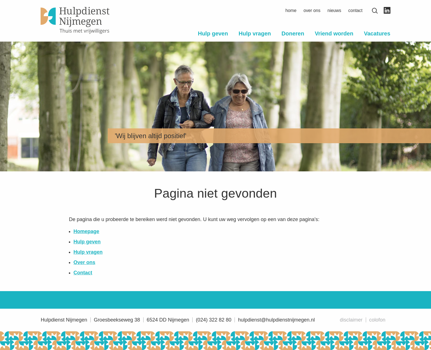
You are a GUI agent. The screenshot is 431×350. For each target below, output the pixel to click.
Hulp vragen (255, 33)
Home (290, 10)
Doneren (293, 33)
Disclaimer (351, 320)
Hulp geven (213, 33)
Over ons (311, 10)
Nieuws (334, 10)
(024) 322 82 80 (213, 320)
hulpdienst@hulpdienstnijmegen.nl (276, 320)
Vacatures (377, 33)
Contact (355, 10)
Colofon (377, 320)
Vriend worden (334, 33)
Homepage (86, 231)
